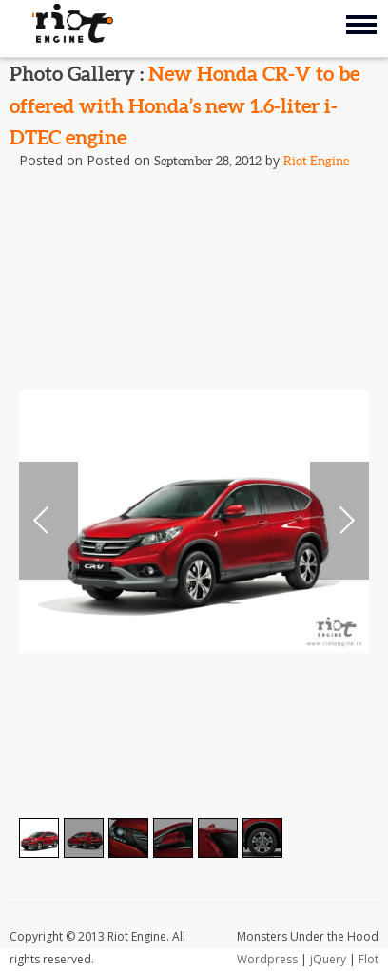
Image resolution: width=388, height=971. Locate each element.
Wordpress (267, 959)
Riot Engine (316, 161)
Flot (368, 959)
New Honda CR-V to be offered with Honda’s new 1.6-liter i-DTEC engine (184, 105)
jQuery (328, 959)
